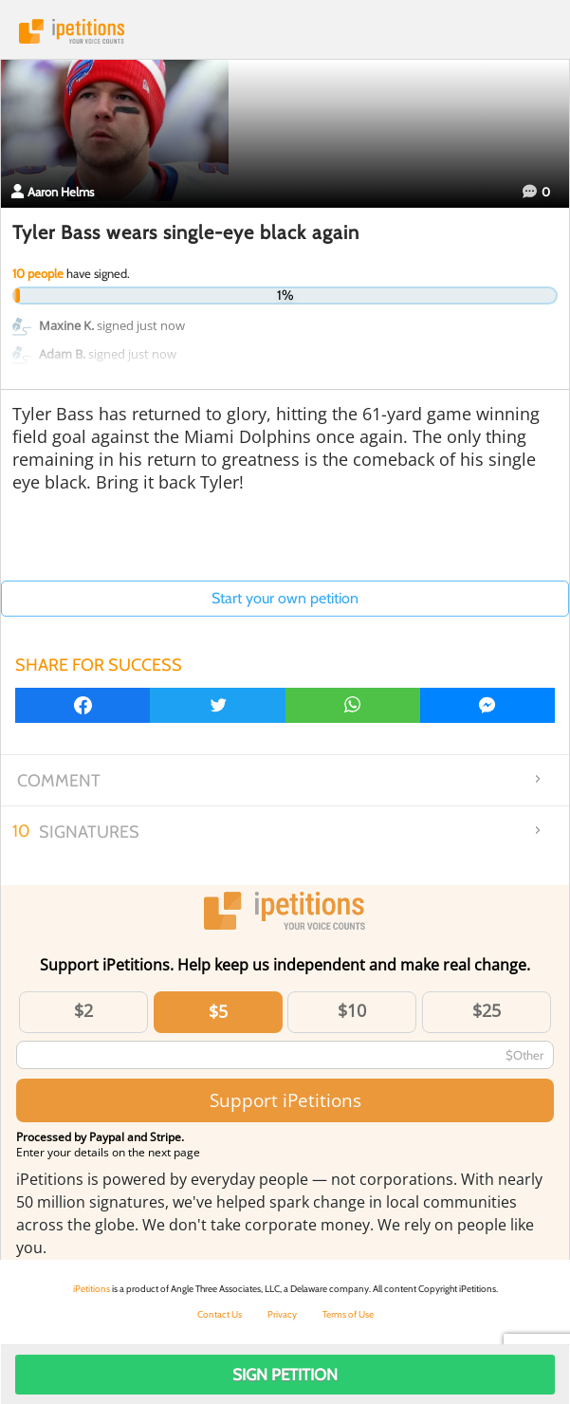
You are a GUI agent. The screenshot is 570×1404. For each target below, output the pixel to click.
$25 (486, 1010)
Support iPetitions (285, 1100)
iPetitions (285, 31)
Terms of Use (348, 1314)
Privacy (282, 1314)
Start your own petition (285, 598)
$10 (352, 1010)
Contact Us (219, 1314)
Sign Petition (285, 1374)
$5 (218, 1011)
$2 (83, 1010)
